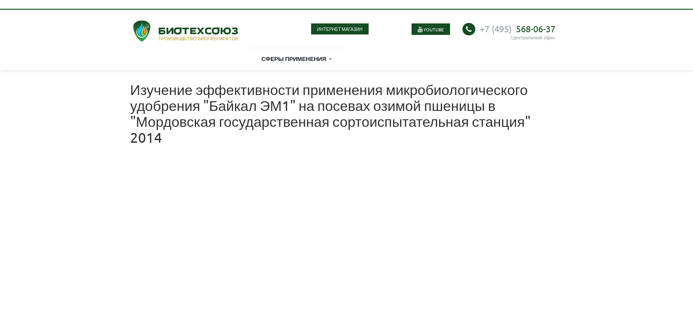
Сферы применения (297, 58)
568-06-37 (517, 28)
